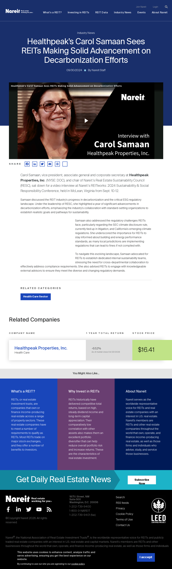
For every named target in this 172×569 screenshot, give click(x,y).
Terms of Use (124, 519)
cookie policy (77, 564)
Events (141, 12)
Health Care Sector (35, 296)
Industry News (122, 12)
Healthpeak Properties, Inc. (41, 348)
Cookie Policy (124, 514)
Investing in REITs (78, 12)
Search (120, 497)
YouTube (39, 509)
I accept (146, 557)
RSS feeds (122, 503)
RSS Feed (49, 509)
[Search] (166, 6)
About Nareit (160, 12)
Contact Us (123, 525)
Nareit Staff (99, 70)
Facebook (8, 509)
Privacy (120, 508)
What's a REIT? (52, 12)
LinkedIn (18, 509)
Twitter (28, 509)
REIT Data (101, 12)
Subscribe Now (142, 481)
